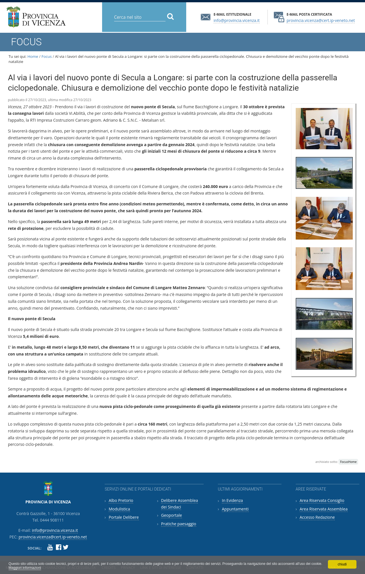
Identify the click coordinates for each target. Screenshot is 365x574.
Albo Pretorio (121, 500)
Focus (47, 56)
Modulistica (119, 509)
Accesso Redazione (317, 517)
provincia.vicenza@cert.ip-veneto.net (321, 20)
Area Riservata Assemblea (324, 509)
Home (32, 56)
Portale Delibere (124, 517)
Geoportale (171, 515)
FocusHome (348, 462)
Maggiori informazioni (25, 568)
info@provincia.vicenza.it (237, 20)
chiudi (342, 564)
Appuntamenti (235, 509)
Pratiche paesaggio (178, 523)
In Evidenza (232, 500)
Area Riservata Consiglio (322, 500)
